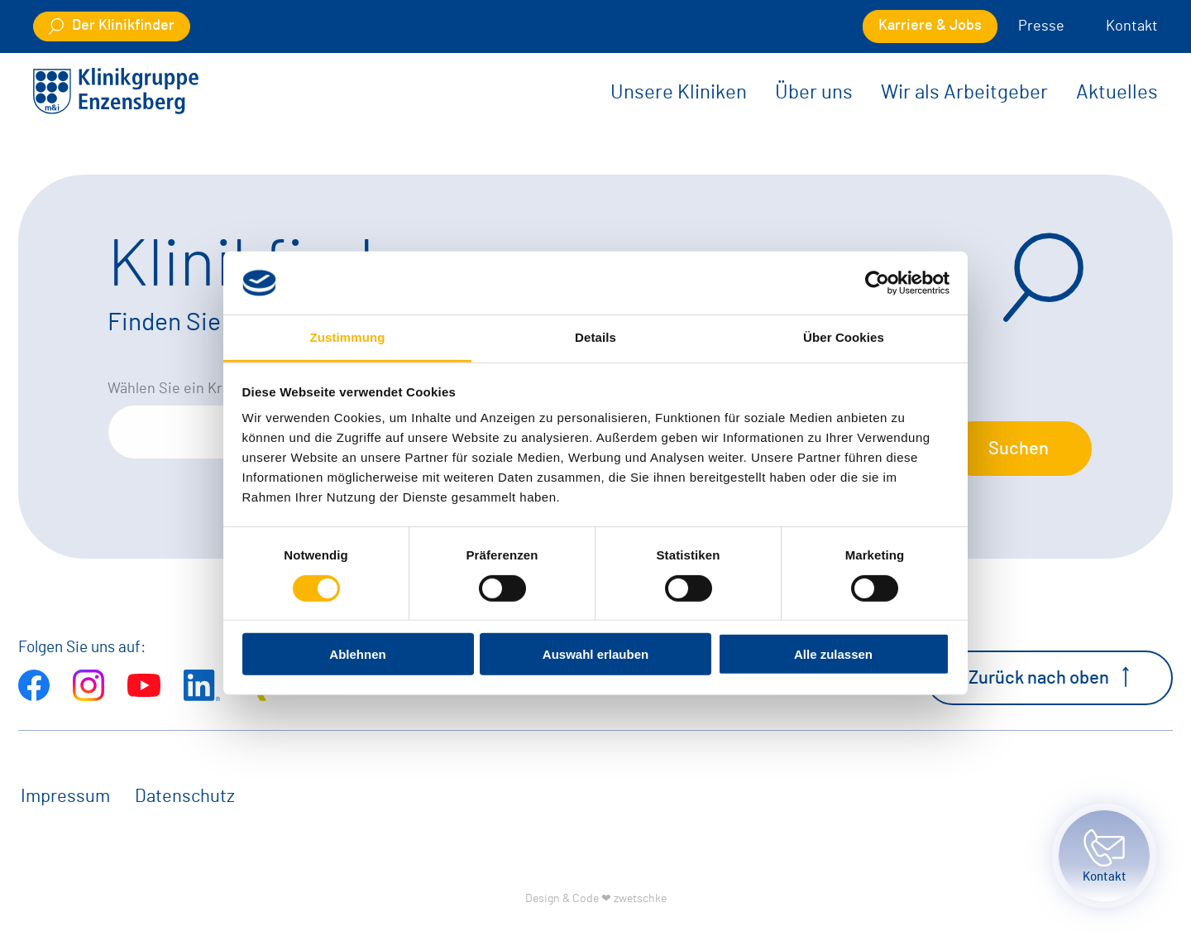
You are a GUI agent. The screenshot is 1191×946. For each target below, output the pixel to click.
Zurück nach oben (1049, 677)
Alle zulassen (833, 654)
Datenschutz (185, 796)
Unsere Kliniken (678, 93)
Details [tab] (595, 337)
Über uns (814, 93)
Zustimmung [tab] (347, 337)
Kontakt (1132, 26)
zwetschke (640, 898)
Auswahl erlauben (595, 654)
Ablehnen (357, 654)
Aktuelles (1117, 93)
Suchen (1018, 448)
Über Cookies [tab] (843, 337)
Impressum (65, 796)
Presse (1041, 26)
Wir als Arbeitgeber (964, 93)
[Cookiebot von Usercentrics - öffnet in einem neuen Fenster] (877, 283)
